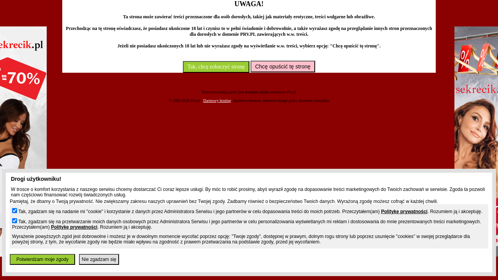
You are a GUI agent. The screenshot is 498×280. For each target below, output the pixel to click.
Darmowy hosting (217, 100)
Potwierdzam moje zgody (42, 259)
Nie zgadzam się (99, 259)
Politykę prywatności (404, 211)
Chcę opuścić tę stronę (282, 66)
